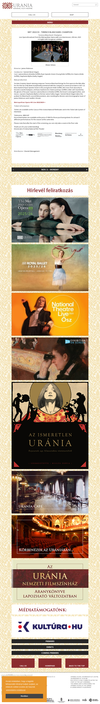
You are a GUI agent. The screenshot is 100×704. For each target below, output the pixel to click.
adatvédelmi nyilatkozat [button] (15, 690)
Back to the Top (77, 666)
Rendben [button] (24, 696)
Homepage (50, 666)
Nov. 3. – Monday (50, 169)
